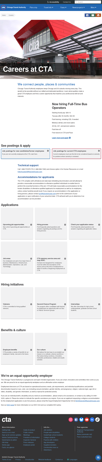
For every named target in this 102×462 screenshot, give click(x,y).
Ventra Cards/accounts (10, 437)
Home (4, 15)
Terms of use (6, 459)
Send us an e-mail (8, 432)
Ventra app (6, 445)
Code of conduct (29, 430)
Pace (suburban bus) (84, 437)
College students (49, 437)
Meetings (26, 435)
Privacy (18, 459)
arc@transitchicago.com (47, 194)
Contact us (59, 459)
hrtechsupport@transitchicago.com (30, 172)
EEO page (10, 405)
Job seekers (48, 430)
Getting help (6, 430)
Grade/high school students (53, 435)
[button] (22, 427)
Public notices (28, 432)
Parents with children (51, 440)
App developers (49, 442)
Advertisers (48, 450)
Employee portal (29, 445)
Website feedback (44, 459)
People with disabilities (52, 432)
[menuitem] (33, 7)
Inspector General (29, 440)
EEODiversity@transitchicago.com (88, 401)
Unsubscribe (29, 459)
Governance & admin (9, 440)
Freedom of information (31, 437)
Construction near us (51, 447)
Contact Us (67, 2)
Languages (72, 459)
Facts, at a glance (8, 447)
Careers (11, 15)
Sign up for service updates (11, 435)
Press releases (28, 442)
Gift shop (5, 442)
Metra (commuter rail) (84, 434)
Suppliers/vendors (50, 445)
